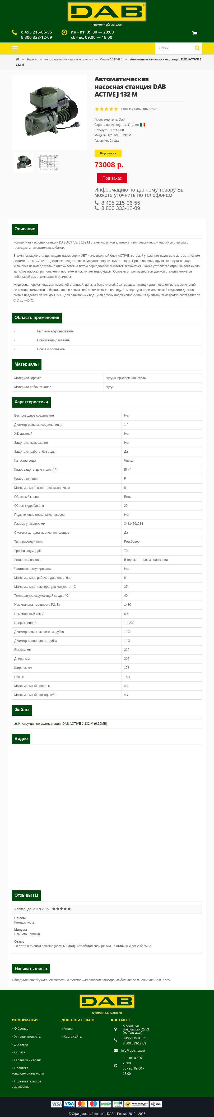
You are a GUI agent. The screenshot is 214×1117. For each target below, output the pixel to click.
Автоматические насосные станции (69, 59)
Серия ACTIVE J (111, 59)
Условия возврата (27, 1036)
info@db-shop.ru (133, 1050)
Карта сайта (73, 1036)
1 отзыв (126, 109)
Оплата (19, 1052)
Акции (68, 1028)
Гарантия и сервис (27, 1060)
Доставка (21, 1044)
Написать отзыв (145, 109)
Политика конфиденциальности (28, 1070)
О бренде (21, 1028)
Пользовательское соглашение (26, 1084)
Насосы (32, 59)
